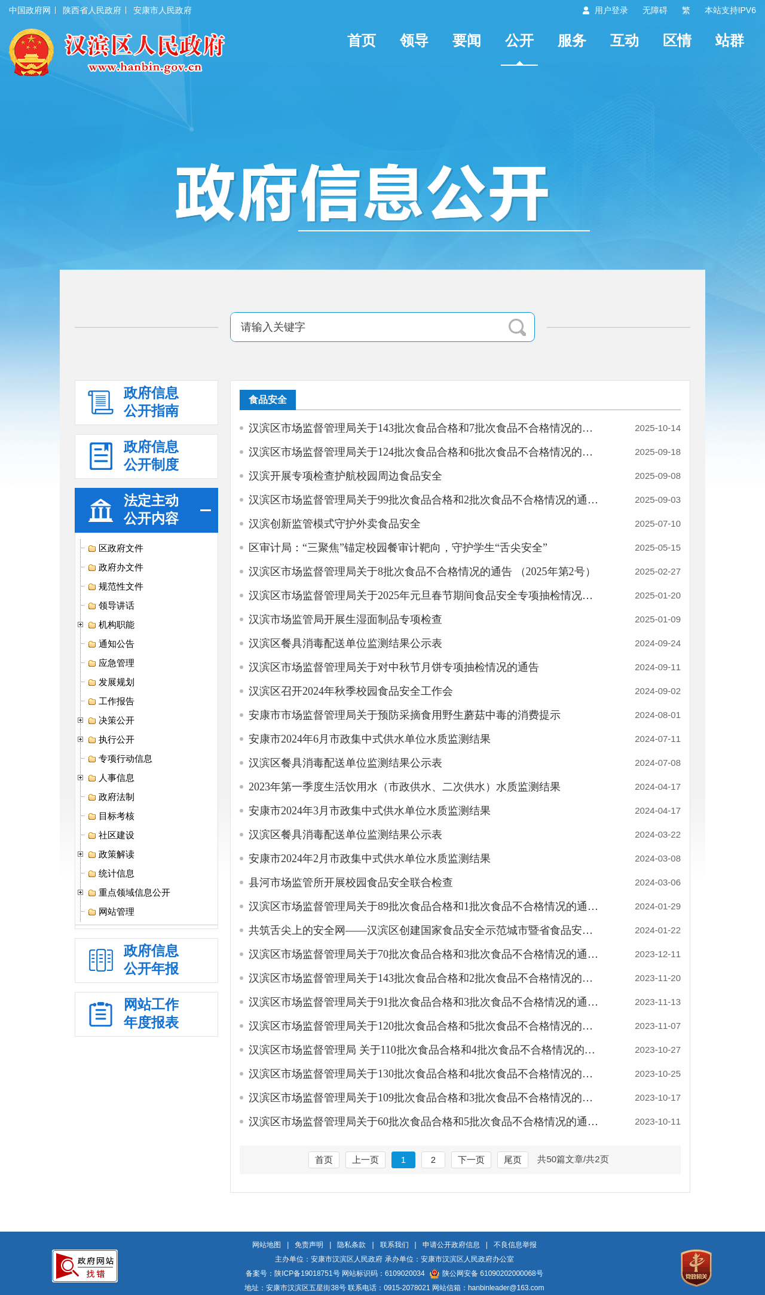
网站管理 (110, 911)
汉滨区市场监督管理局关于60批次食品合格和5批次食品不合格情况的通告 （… (426, 1122)
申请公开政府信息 (451, 1245)
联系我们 (394, 1245)
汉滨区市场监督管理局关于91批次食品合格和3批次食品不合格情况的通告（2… (426, 1002)
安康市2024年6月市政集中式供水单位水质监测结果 (370, 739)
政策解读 (110, 854)
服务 (572, 40)
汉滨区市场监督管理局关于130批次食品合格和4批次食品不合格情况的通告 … (426, 1074)
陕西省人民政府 (92, 10)
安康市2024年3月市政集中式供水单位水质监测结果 (370, 811)
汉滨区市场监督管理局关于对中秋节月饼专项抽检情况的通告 (394, 667)
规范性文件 (115, 586)
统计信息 (110, 873)
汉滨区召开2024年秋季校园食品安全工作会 (351, 691)
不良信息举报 (515, 1245)
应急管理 (110, 663)
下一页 (471, 1159)
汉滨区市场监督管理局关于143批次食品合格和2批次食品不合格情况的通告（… (426, 978)
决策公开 (110, 720)
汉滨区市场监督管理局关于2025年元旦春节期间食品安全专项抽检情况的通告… (426, 595)
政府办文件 (115, 567)
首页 (361, 40)
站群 (729, 40)
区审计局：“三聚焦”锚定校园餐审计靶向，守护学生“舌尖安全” (398, 548)
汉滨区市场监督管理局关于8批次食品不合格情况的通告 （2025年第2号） (422, 572)
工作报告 (110, 701)
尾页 (513, 1159)
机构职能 (110, 624)
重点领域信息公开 (128, 892)
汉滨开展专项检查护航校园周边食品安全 (345, 476)
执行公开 (110, 739)
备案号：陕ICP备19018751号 (292, 1273)
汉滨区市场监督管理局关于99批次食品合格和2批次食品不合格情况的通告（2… (426, 500)
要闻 (466, 40)
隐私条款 (351, 1245)
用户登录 (611, 10)
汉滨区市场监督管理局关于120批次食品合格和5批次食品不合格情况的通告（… (426, 1026)
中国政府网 (30, 10)
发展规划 (110, 682)
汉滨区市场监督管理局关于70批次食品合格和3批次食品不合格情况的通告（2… (426, 954)
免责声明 (309, 1245)
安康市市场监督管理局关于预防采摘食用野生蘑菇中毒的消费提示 (405, 715)
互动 (624, 40)
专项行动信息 (119, 758)
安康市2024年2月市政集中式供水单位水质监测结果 (370, 859)
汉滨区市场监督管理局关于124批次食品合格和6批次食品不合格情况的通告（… (426, 452)
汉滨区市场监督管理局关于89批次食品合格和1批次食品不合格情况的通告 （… (426, 906)
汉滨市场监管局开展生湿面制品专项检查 (345, 619)
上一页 (365, 1159)
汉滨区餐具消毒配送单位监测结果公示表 (345, 643)
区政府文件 (115, 548)
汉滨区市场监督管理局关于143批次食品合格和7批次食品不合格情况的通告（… (426, 428)
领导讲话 (110, 605)
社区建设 (110, 835)
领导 (414, 40)
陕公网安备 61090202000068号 (486, 1273)
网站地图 (266, 1245)
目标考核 (110, 816)
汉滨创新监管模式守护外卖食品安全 (335, 524)
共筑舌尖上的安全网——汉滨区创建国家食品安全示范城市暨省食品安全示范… (426, 930)
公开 (519, 40)
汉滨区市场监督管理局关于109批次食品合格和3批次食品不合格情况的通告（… (426, 1098)
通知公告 (110, 644)
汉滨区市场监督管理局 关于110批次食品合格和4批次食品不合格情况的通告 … (426, 1050)
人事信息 (110, 777)
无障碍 (655, 10)
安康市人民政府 (162, 10)
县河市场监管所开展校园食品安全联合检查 (351, 882)
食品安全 (268, 400)
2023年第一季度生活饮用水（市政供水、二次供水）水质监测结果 (405, 787)
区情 (677, 40)
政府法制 (110, 797)
